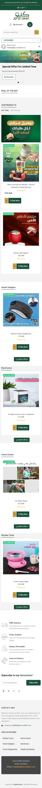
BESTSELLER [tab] (15, 110)
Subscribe (33, 683)
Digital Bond (18, 784)
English (21, 7)
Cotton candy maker (21, 582)
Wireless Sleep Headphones (21, 334)
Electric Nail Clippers (21, 253)
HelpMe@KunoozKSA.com (21, 725)
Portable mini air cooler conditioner (21, 414)
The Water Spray (21, 501)
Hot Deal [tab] (5, 110)
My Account (17, 24)
